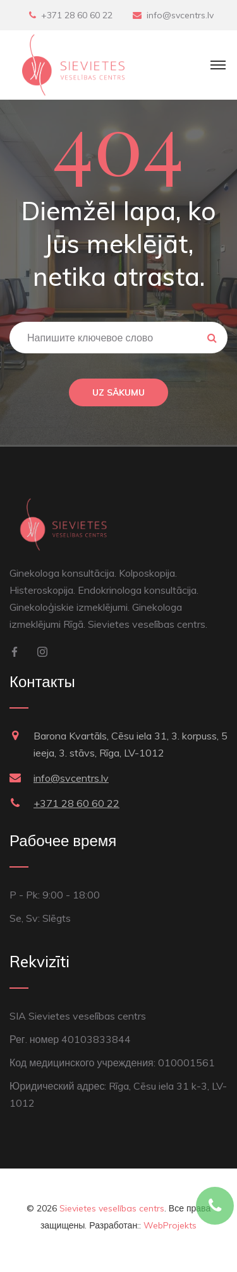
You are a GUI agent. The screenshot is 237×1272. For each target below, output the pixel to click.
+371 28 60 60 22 (76, 15)
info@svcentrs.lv (180, 15)
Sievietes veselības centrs (111, 1208)
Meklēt (212, 337)
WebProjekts (170, 1225)
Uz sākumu (118, 392)
